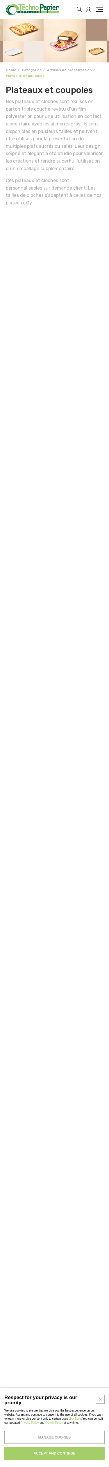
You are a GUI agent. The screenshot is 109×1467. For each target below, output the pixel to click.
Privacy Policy (30, 1464)
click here (75, 1460)
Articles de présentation (69, 70)
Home (11, 70)
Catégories (32, 70)
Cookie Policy (54, 1464)
